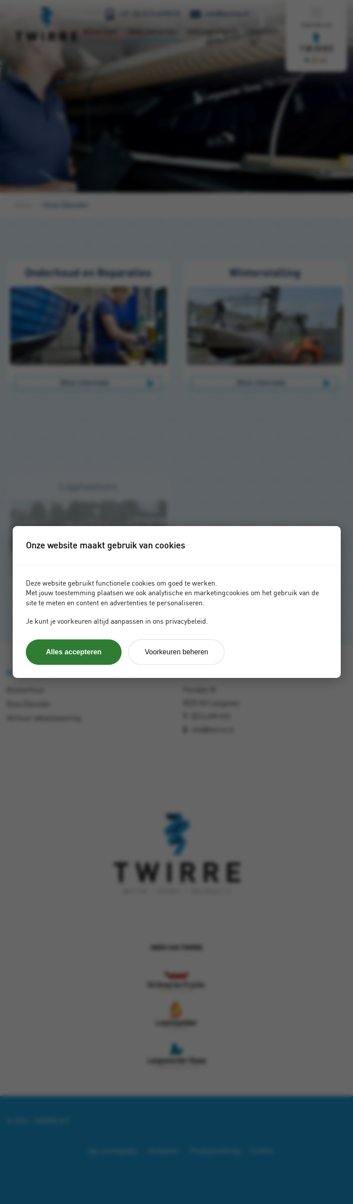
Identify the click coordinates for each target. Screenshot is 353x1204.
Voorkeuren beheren (176, 652)
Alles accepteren (73, 652)
